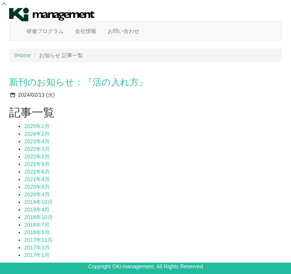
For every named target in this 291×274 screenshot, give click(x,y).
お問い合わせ (123, 31)
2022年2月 (37, 156)
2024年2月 (37, 134)
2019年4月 (37, 210)
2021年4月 (37, 179)
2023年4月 (37, 141)
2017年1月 (37, 255)
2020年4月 (37, 194)
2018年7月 (37, 225)
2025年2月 (37, 126)
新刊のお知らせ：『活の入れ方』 (78, 82)
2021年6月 (37, 172)
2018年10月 (38, 217)
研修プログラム (45, 31)
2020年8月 (37, 187)
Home (24, 55)
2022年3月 (37, 149)
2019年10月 (38, 202)
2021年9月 (37, 164)
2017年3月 (37, 247)
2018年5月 (37, 232)
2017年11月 (38, 240)
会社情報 (85, 31)
